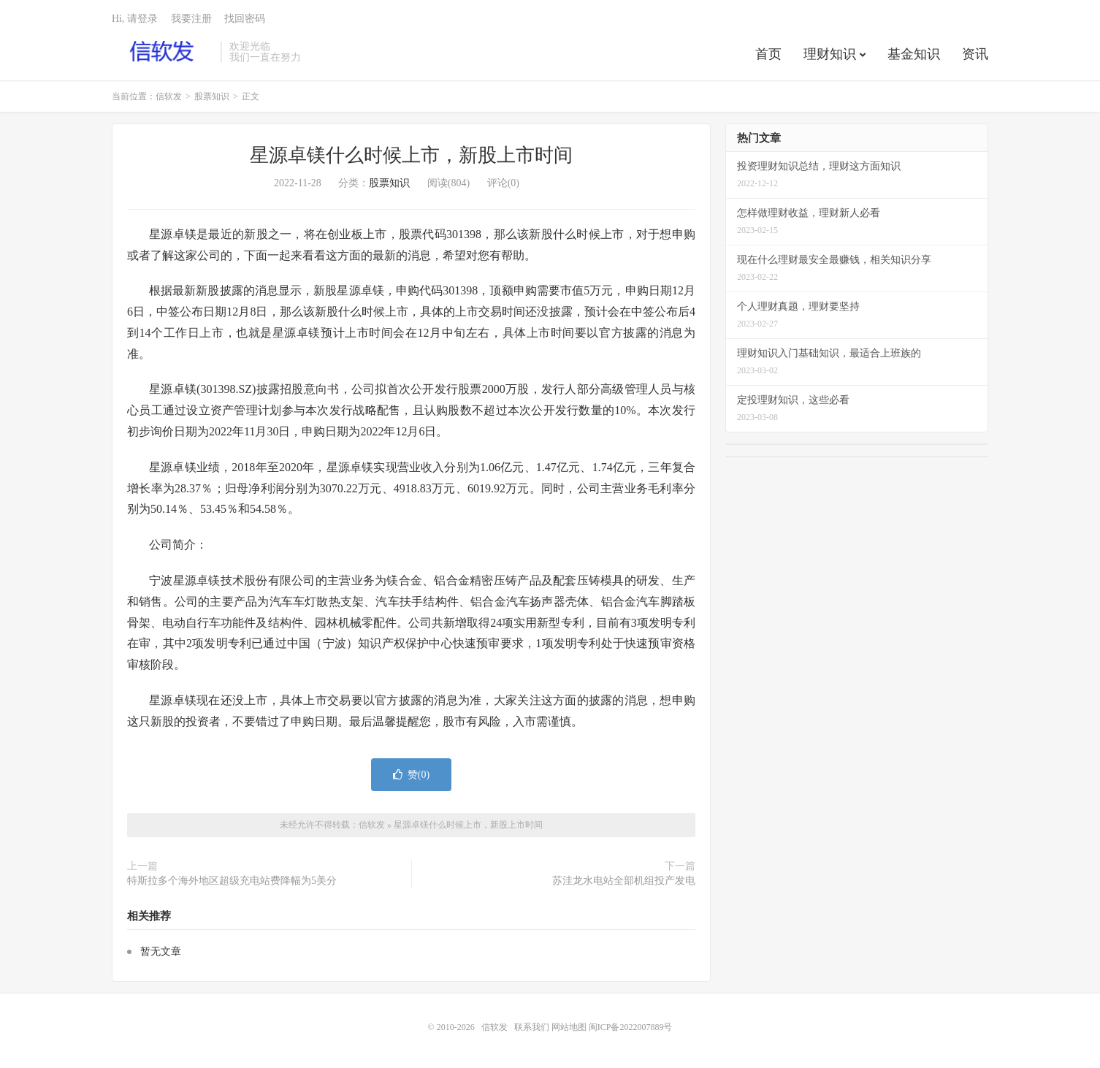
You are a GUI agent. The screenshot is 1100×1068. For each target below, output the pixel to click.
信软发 (162, 52)
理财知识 (829, 54)
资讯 (975, 54)
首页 (768, 54)
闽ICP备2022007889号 (631, 1027)
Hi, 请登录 (135, 18)
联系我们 (532, 1027)
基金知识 (913, 54)
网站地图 (569, 1027)
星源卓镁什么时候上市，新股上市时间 (411, 155)
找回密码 (244, 18)
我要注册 (191, 18)
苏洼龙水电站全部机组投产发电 (623, 880)
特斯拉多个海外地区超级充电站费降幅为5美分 (232, 880)
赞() (411, 774)
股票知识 (211, 96)
